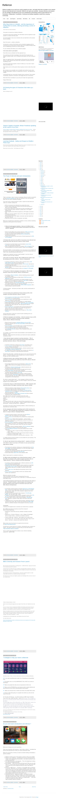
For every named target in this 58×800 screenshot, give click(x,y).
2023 (41, 166)
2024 (41, 165)
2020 (41, 206)
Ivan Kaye (52, 50)
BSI (29, 18)
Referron (7, 5)
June (41, 179)
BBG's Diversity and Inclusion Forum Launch (16, 561)
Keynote (40, 64)
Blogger (37, 797)
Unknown (42, 223)
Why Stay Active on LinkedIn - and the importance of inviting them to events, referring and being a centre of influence (19, 25)
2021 (41, 169)
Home (4, 18)
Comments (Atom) (10, 788)
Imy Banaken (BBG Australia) (45, 220)
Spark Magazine (12, 18)
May (41, 180)
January (42, 204)
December (42, 170)
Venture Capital (39, 18)
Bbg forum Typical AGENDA (43, 50)
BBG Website (25, 18)
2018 (41, 209)
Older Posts (34, 786)
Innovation (33, 18)
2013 (41, 216)
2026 (41, 162)
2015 (41, 213)
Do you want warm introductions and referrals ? (17, 724)
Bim (30, 797)
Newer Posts (5, 786)
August (42, 176)
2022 (41, 168)
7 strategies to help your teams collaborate (15, 657)
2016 (41, 211)
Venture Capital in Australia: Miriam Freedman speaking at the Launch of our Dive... (18, 129)
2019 (41, 207)
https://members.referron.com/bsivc (11, 528)
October (42, 173)
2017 (41, 210)
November (42, 172)
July (41, 177)
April (41, 182)
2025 (41, 164)
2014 (41, 214)
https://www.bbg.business (10, 524)
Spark (8, 18)
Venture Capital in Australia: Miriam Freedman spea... (46, 191)
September (42, 175)
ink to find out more (6, 714)
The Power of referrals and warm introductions (16, 176)
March (42, 183)
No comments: (16, 82)
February (42, 184)
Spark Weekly (19, 18)
